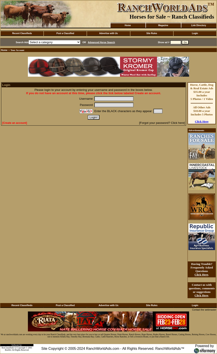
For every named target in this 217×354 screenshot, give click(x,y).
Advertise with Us (108, 33)
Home (128, 25)
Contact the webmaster (204, 309)
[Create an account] (14, 122)
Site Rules (151, 33)
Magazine (163, 25)
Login (195, 33)
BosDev (8, 350)
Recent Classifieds (22, 33)
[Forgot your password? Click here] (162, 122)
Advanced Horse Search (101, 42)
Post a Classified (65, 33)
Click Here (202, 121)
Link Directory (198, 25)
